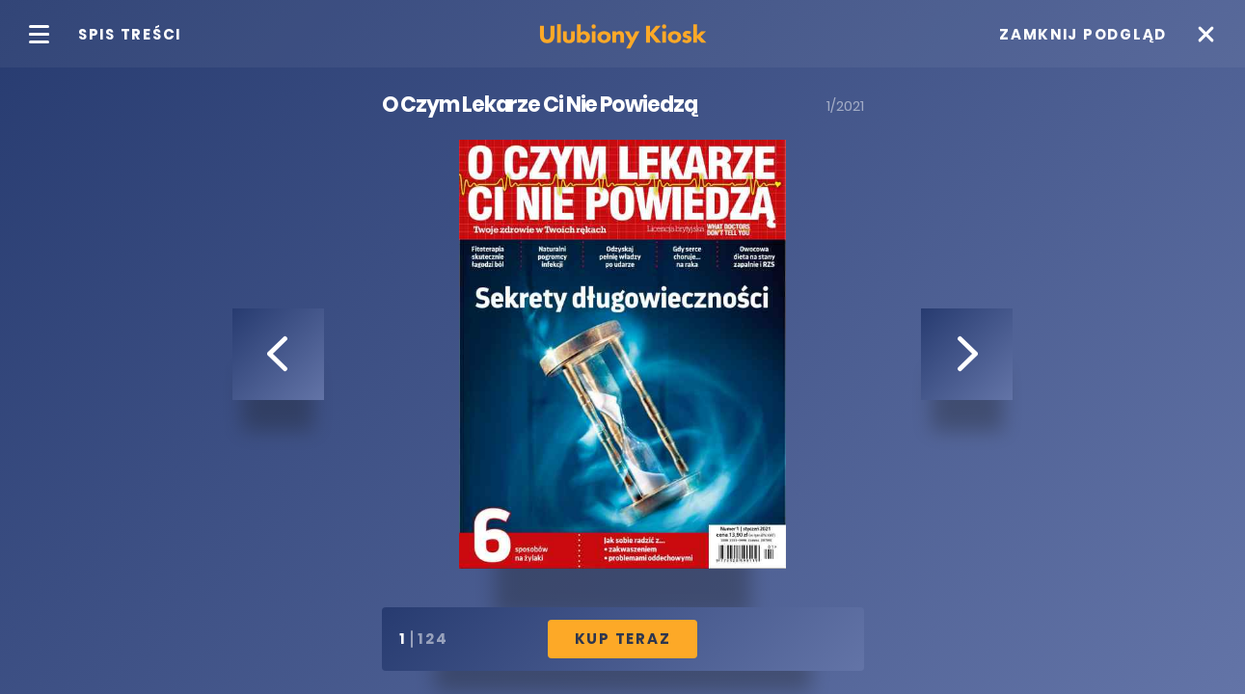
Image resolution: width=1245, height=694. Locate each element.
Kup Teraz (623, 638)
